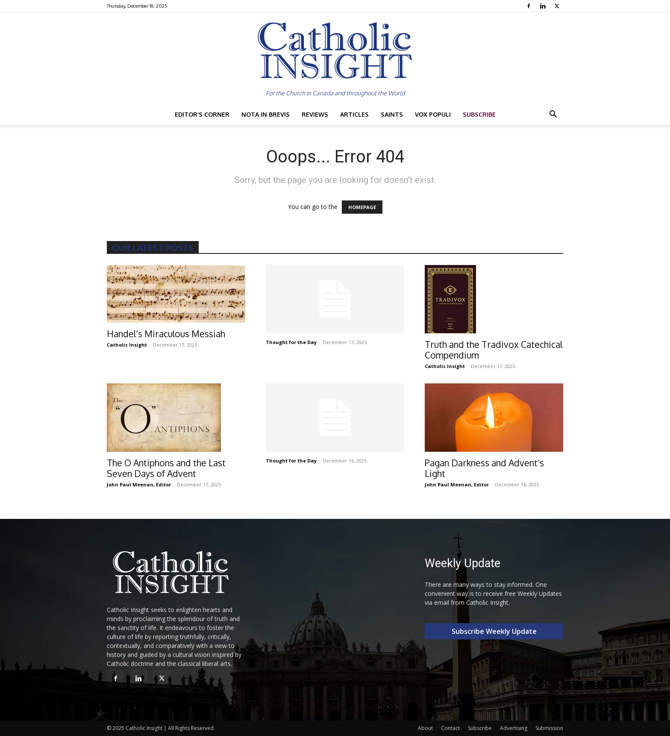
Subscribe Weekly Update (494, 631)
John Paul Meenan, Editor (139, 484)
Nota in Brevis (265, 114)
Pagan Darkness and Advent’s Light (484, 468)
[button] (553, 115)
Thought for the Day (291, 342)
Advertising (513, 728)
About (425, 728)
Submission (549, 728)
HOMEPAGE (362, 207)
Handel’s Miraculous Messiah (166, 333)
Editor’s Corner (202, 114)
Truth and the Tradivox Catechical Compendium (493, 350)
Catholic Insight (127, 345)
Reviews (315, 114)
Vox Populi (433, 114)
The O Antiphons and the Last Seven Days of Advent (166, 468)
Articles (354, 114)
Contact (450, 728)
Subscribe (479, 114)
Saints (392, 114)
